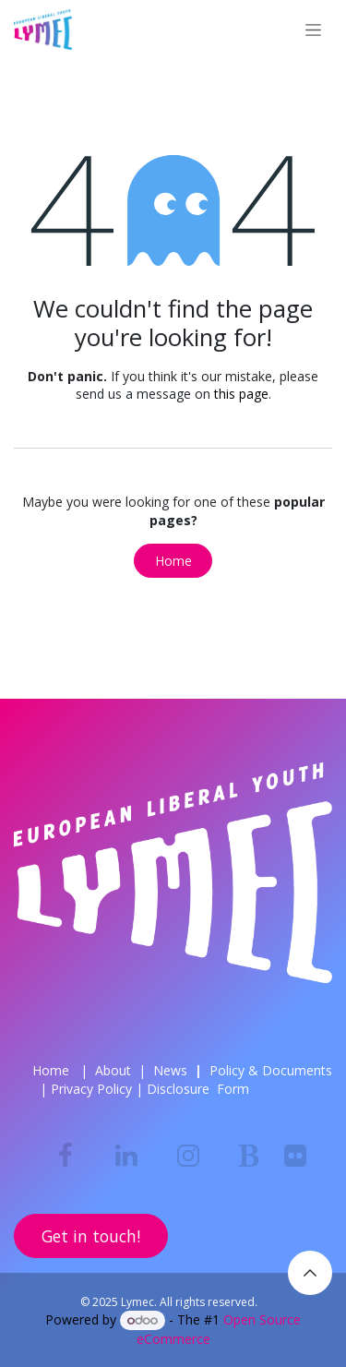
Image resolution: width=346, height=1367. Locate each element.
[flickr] (295, 1156)
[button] (310, 1273)
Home (173, 561)
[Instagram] (188, 1155)
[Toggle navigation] (313, 30)
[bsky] (249, 1155)
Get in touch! (91, 1236)
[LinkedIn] (126, 1155)
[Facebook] (65, 1155)
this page (241, 393)
